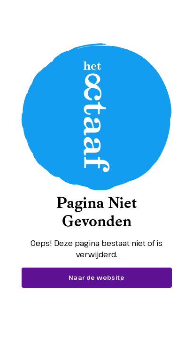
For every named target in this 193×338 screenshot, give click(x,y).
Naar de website (96, 277)
